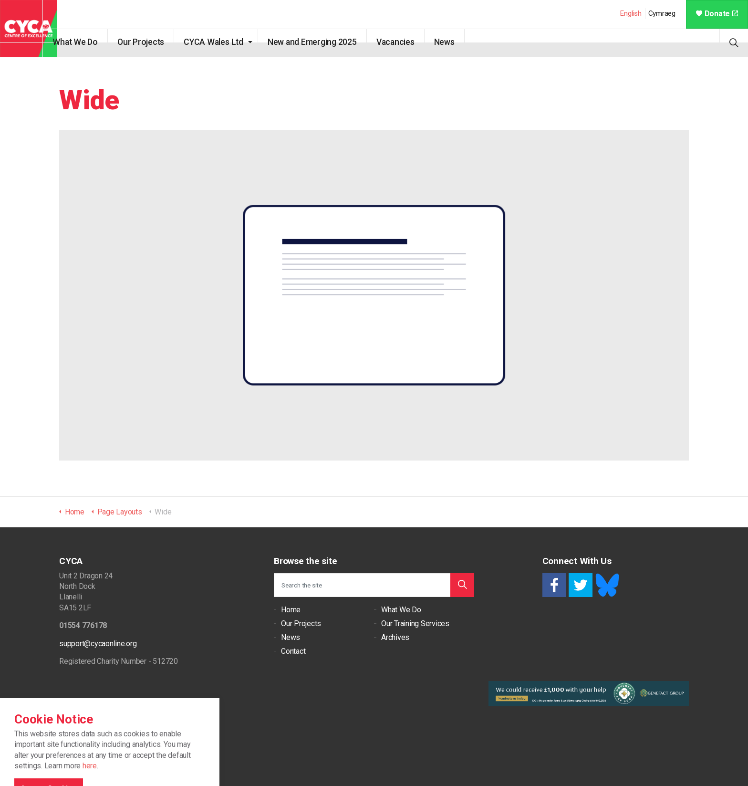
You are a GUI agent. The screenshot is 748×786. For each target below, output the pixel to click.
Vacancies (409, 42)
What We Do (89, 42)
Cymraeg (661, 13)
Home (291, 609)
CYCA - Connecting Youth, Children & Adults (28, 28)
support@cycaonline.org (98, 643)
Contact (293, 651)
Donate (717, 13)
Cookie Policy (100, 753)
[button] (462, 585)
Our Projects (155, 42)
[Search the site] (374, 585)
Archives (395, 637)
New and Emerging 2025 (326, 42)
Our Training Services (415, 623)
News (458, 42)
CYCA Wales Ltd (228, 42)
